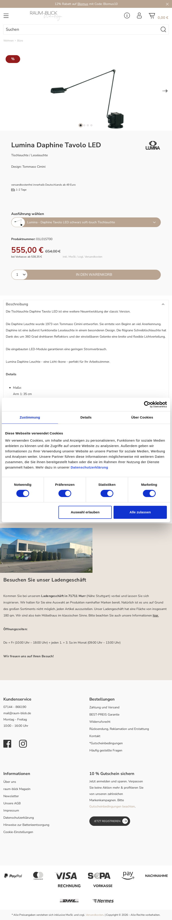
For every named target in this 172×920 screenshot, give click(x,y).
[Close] (167, 4)
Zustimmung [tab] (30, 417)
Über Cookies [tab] (142, 417)
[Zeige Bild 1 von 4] (81, 125)
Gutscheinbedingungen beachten (112, 806)
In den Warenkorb (94, 274)
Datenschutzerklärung (18, 818)
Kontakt (94, 736)
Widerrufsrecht (99, 722)
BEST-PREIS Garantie (104, 714)
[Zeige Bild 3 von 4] (88, 125)
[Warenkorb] (158, 17)
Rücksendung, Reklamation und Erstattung (119, 729)
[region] (86, 91)
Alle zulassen (140, 512)
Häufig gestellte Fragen (105, 750)
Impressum (11, 810)
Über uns (9, 782)
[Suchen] (163, 29)
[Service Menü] (126, 16)
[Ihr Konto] (139, 16)
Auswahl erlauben (85, 512)
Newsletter (11, 796)
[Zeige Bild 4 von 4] (91, 125)
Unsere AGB (12, 803)
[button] (86, 304)
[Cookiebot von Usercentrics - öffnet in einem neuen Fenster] (147, 404)
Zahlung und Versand (104, 707)
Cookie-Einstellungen (18, 832)
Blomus (82, 4)
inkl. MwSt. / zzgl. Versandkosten (82, 256)
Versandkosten (94, 915)
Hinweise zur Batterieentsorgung (26, 825)
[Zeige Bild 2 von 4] (84, 125)
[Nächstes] (165, 91)
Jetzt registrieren (111, 821)
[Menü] (6, 17)
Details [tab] (86, 417)
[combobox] (81, 29)
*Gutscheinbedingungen (106, 743)
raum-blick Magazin (16, 789)
